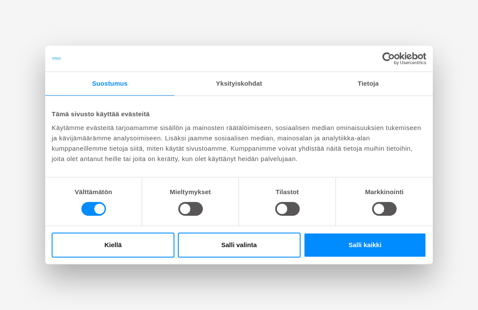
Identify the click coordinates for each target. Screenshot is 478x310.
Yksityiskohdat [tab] (239, 83)
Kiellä (112, 244)
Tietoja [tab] (368, 83)
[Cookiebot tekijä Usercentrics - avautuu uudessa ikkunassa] (388, 58)
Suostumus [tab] (110, 83)
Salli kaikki (365, 244)
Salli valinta (239, 244)
